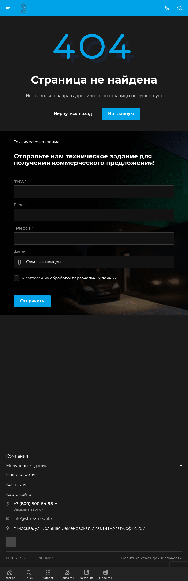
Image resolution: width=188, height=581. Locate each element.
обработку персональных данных (83, 278)
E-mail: (21, 205)
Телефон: (23, 228)
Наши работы (20, 474)
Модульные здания (26, 465)
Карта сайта (18, 494)
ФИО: (20, 181)
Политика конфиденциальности (151, 558)
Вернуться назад (73, 113)
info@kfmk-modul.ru (34, 518)
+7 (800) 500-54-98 (33, 503)
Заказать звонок (28, 509)
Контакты (16, 484)
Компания (17, 456)
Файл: (19, 252)
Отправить (32, 300)
